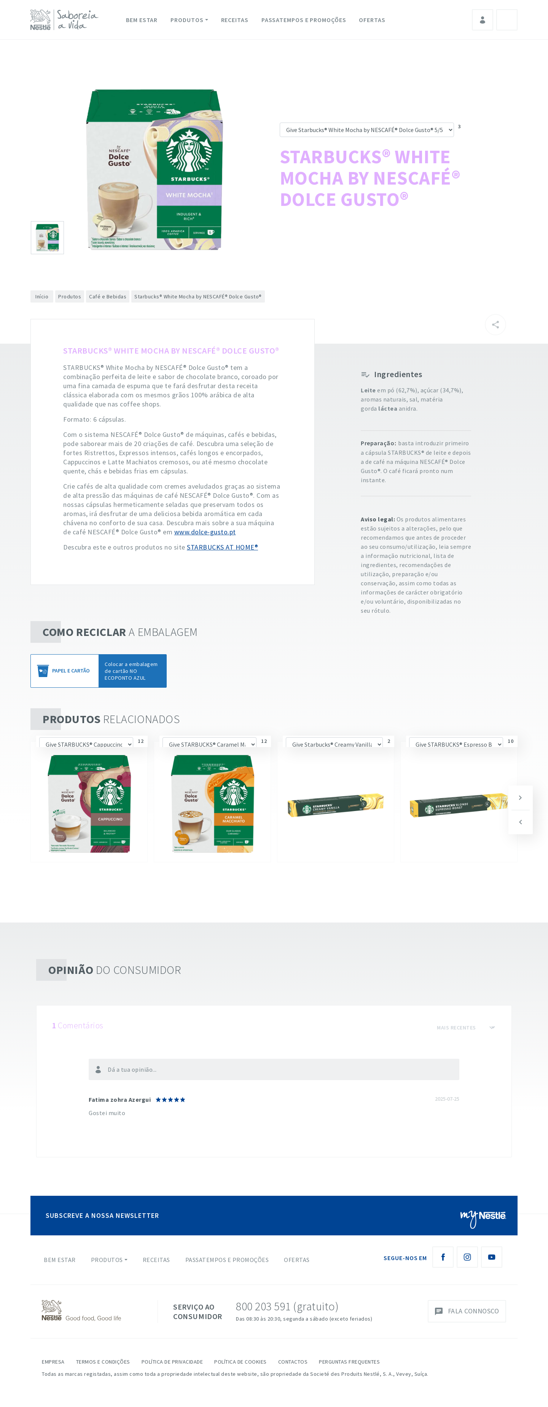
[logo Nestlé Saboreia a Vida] (66, 20)
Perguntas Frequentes (349, 1361)
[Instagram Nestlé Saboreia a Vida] (467, 1257)
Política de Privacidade (172, 1361)
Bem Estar (142, 20)
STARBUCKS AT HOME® (222, 547)
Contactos (293, 1361)
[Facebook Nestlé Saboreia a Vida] (443, 1257)
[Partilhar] (495, 324)
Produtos (186, 20)
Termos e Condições (103, 1361)
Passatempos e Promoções (303, 20)
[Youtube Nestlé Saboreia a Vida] (491, 1257)
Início (41, 296)
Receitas (235, 20)
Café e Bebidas (107, 296)
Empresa (53, 1361)
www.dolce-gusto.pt (205, 531)
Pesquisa (507, 19)
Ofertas (372, 20)
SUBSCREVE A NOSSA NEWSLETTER (102, 1215)
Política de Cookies (240, 1361)
